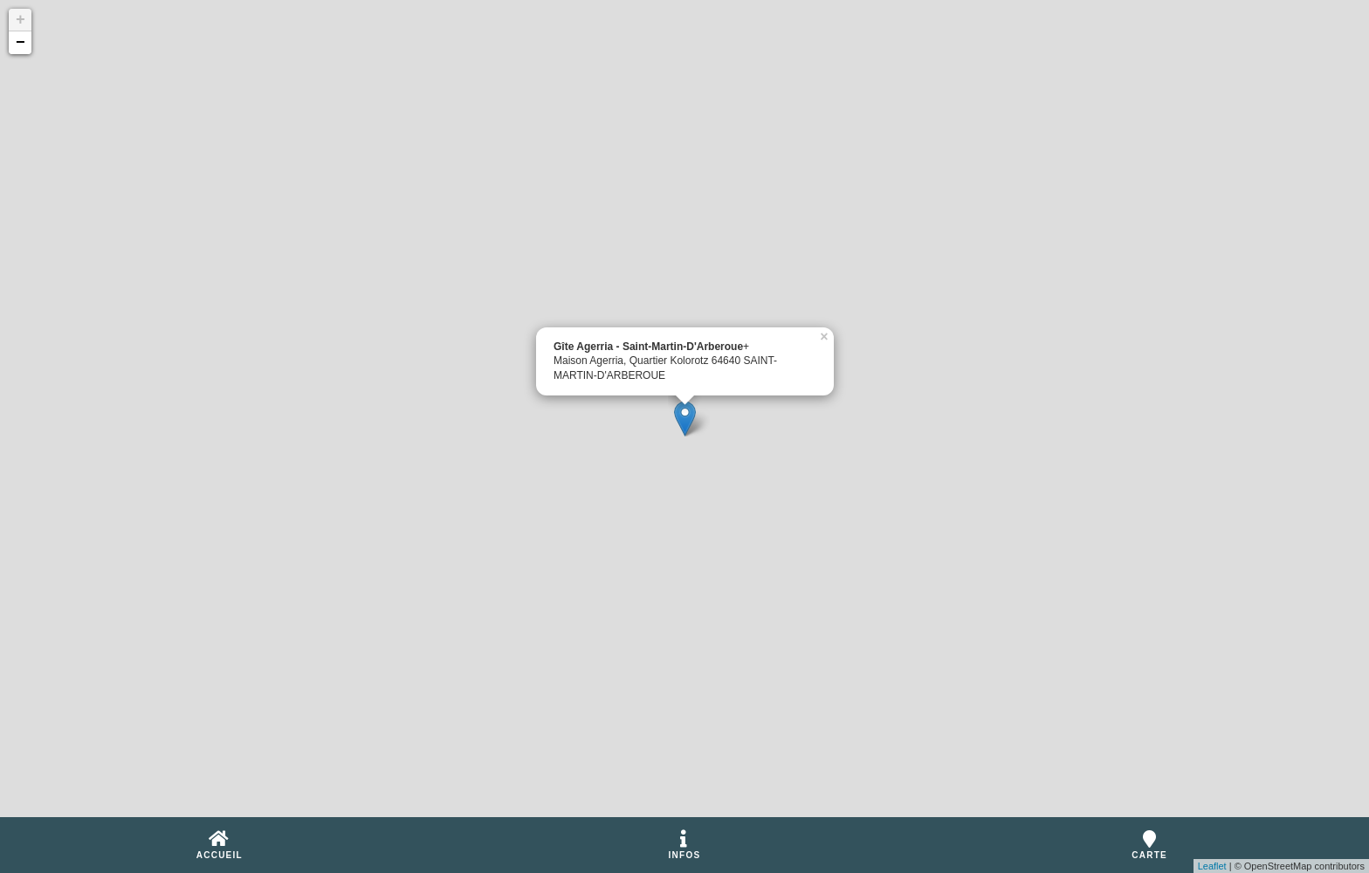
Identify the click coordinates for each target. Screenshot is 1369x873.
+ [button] (20, 20)
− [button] (20, 42)
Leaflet (1212, 866)
